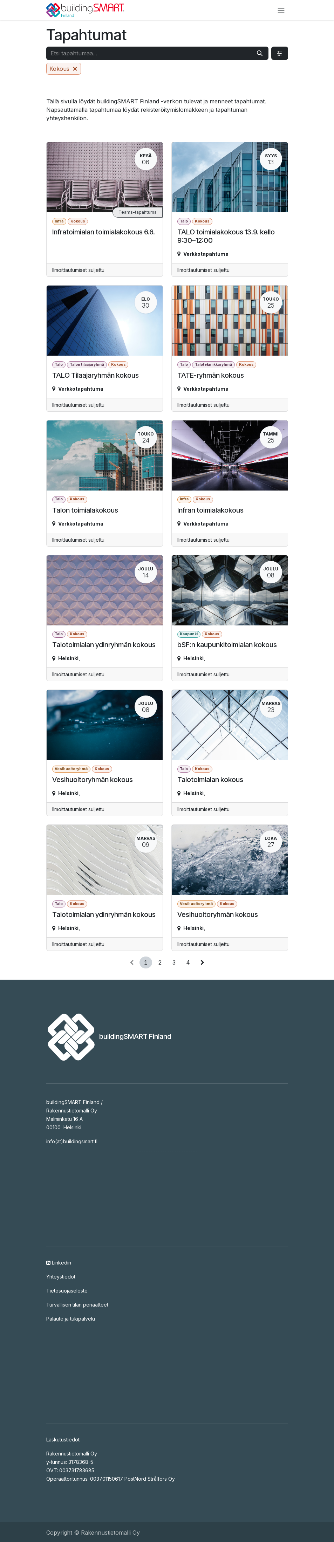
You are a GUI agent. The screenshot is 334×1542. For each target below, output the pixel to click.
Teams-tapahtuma (137, 212)
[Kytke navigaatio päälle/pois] (281, 10)
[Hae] (259, 53)
